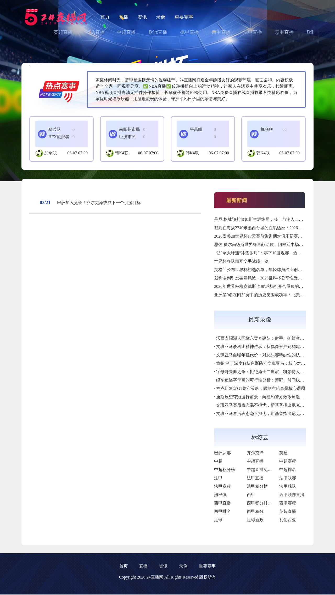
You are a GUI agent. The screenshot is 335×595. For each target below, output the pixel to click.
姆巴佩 (220, 494)
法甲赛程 (222, 486)
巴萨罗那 (222, 453)
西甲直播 (221, 32)
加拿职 (50, 153)
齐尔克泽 (255, 453)
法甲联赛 (287, 478)
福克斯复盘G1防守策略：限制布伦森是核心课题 (260, 388)
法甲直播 (252, 32)
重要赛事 (184, 17)
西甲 (251, 494)
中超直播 (126, 32)
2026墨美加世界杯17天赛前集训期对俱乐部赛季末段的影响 (268, 236)
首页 (105, 17)
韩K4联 (122, 153)
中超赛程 (287, 461)
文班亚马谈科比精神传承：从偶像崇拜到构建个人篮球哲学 (270, 346)
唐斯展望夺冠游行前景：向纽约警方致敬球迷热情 (262, 397)
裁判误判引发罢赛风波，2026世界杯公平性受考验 (260, 278)
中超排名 (287, 469)
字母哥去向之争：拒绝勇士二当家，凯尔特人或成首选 (266, 371)
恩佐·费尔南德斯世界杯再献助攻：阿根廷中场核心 (260, 244)
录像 (160, 17)
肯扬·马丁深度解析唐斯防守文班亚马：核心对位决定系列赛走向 (275, 363)
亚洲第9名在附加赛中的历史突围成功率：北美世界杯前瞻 (267, 295)
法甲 (218, 478)
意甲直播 (284, 32)
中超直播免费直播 (263, 469)
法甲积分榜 (257, 486)
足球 (218, 520)
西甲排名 (222, 511)
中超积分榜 (224, 469)
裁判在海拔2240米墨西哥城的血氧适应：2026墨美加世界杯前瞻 (272, 228)
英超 (283, 453)
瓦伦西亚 (287, 520)
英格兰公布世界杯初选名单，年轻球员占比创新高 (260, 269)
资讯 (142, 17)
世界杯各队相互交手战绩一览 (241, 261)
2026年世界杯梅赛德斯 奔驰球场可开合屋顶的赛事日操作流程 (271, 286)
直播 (123, 17)
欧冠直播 (157, 32)
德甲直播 (189, 32)
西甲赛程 (287, 503)
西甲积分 (255, 511)
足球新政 (255, 520)
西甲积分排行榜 (261, 503)
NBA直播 (95, 32)
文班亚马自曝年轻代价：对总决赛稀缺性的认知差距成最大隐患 (274, 355)
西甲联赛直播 (291, 494)
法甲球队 (287, 486)
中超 (218, 461)
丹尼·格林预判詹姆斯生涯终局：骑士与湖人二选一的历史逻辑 (271, 219)
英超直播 (63, 32)
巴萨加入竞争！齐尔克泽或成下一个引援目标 (99, 202)
